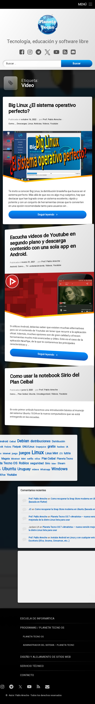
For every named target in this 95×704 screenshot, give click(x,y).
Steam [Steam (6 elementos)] (38, 463)
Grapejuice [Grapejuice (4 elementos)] (18, 447)
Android (9, 263)
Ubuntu (31, 394)
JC (53, 509)
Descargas (22, 123)
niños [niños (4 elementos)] (14, 459)
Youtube (54, 123)
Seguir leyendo (62, 214)
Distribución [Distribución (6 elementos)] (35, 441)
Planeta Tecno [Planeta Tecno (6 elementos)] (42, 458)
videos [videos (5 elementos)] (12, 469)
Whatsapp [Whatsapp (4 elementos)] (22, 469)
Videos (46, 123)
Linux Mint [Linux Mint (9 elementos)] (28, 453)
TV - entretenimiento (34, 265)
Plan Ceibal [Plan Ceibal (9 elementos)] (25, 458)
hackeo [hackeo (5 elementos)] (37, 446)
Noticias (37, 123)
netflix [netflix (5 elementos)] (7, 458)
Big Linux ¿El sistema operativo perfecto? (42, 108)
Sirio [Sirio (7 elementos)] (24, 463)
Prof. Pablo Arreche (52, 119)
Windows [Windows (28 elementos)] (36, 469)
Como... (12, 123)
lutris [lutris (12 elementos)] (44, 453)
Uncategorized (43, 394)
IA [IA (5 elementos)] (44, 446)
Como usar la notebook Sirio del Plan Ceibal (40, 377)
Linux (30, 123)
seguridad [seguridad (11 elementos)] (13, 463)
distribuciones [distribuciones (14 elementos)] (17, 441)
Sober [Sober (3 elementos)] (30, 464)
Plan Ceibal (21, 394)
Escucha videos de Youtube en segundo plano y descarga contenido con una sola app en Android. (39, 240)
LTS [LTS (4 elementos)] (37, 453)
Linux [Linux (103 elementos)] (14, 452)
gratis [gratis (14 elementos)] (28, 446)
